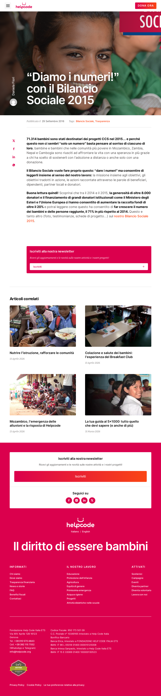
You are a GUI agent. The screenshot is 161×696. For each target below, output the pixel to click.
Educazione (73, 573)
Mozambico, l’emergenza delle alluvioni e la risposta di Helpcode (35, 423)
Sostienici (137, 573)
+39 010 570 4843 (24, 641)
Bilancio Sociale (85, 121)
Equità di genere (76, 586)
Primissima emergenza (79, 590)
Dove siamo (16, 578)
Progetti (71, 598)
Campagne (137, 578)
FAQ (12, 590)
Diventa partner (140, 586)
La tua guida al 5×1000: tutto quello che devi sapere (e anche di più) (112, 423)
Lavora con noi (139, 594)
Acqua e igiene (75, 594)
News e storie (17, 586)
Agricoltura (73, 582)
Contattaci (15, 598)
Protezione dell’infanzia (79, 578)
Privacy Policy (17, 685)
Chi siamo (15, 573)
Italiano (75, 531)
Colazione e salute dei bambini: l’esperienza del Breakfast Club (109, 355)
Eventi (135, 582)
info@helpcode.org (20, 651)
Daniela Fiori (13, 86)
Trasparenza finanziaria (22, 582)
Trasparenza (102, 121)
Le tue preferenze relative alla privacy (64, 685)
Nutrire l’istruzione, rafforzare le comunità (42, 353)
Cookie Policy (34, 685)
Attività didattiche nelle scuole (83, 602)
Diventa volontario (141, 590)
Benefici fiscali (17, 594)
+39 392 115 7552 (25, 644)
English (86, 531)
